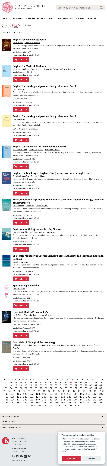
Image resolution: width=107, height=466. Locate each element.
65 (16, 388)
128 (63, 396)
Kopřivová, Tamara (32, 42)
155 (31, 402)
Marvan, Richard (73, 345)
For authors (65, 19)
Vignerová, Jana (58, 345)
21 (96, 379)
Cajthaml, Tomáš (20, 232)
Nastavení (91, 458)
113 (69, 394)
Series (28, 25)
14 (61, 379)
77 (76, 388)
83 (4, 391)
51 (46, 385)
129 (69, 396)
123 (31, 396)
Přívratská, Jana (30, 315)
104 (13, 394)
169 (39, 405)
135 (6, 399)
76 (71, 388)
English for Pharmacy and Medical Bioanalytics (39, 146)
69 (36, 388)
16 (71, 379)
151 (6, 402)
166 (101, 402)
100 (89, 391)
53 (56, 385)
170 (45, 405)
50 (41, 385)
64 (11, 388)
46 (21, 385)
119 (6, 396)
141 (44, 399)
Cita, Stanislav (19, 89)
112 (63, 394)
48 (31, 385)
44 (11, 385)
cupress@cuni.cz (19, 449)
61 (95, 385)
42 (100, 382)
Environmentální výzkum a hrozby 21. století (38, 229)
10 (42, 379)
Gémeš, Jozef (36, 69)
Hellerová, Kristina (46, 315)
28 (31, 382)
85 (14, 391)
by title (17, 32)
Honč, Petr (17, 315)
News (4, 25)
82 (100, 388)
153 (19, 402)
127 (57, 396)
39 (86, 382)
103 (6, 394)
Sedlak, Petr (44, 345)
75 (66, 388)
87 (24, 391)
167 (26, 405)
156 (38, 402)
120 (13, 396)
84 (9, 391)
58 (81, 385)
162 (76, 402)
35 (66, 382)
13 (57, 379)
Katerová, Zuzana (52, 149)
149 (94, 399)
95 (64, 391)
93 (54, 391)
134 (101, 396)
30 (41, 382)
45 (16, 385)
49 (36, 385)
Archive (80, 19)
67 (26, 388)
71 (46, 388)
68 (31, 388)
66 (21, 388)
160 (63, 402)
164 (88, 402)
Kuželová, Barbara (67, 69)
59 (86, 385)
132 (88, 396)
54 (61, 385)
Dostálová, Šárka (36, 149)
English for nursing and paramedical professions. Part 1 (44, 86)
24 (11, 382)
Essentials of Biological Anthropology (34, 342)
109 (44, 394)
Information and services (40, 19)
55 (66, 385)
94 (59, 391)
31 (46, 382)
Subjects (16, 25)
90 (39, 391)
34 (61, 382)
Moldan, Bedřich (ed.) (48, 232)
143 (57, 399)
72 (51, 388)
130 (76, 396)
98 (79, 391)
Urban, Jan (30, 205)
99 (83, 391)
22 (101, 379)
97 (74, 391)
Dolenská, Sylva (51, 69)
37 (76, 382)
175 (77, 405)
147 (82, 399)
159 (57, 402)
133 (94, 396)
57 (76, 385)
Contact (93, 19)
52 (51, 385)
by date (6, 32)
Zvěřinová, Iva (42, 205)
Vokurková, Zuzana (20, 262)
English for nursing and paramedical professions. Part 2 (44, 116)
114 (76, 394)
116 (88, 394)
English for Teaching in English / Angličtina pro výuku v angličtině (51, 173)
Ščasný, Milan (18, 205)
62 (100, 385)
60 (90, 385)
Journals (17, 19)
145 (69, 399)
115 (82, 394)
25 (16, 382)
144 (63, 399)
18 (81, 379)
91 (44, 391)
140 (38, 399)
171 (52, 405)
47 (26, 385)
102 (102, 391)
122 (25, 396)
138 (25, 399)
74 (61, 388)
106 (25, 394)
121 (19, 396)
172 (58, 405)
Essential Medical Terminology (30, 312)
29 (36, 382)
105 (19, 394)
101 (96, 391)
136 (13, 399)
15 (67, 379)
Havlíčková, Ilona (20, 149)
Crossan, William (38, 176)
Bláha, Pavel (32, 345)
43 (6, 385)
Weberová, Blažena (21, 69)
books (5, 19)
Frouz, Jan (33, 232)
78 (81, 388)
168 (33, 405)
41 (95, 382)
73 (56, 388)
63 (6, 388)
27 (26, 382)
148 (88, 399)
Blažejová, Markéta (21, 176)
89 (34, 391)
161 (69, 402)
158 (50, 402)
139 (31, 399)
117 (94, 394)
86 (19, 391)
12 (51, 379)
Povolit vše (71, 458)
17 (76, 379)
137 (19, 399)
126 (50, 396)
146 (76, 399)
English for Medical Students (29, 39)
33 (56, 382)
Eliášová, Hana (19, 345)
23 (6, 382)
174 (70, 405)
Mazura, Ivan (87, 345)
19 (86, 379)
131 (82, 396)
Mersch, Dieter (19, 288)
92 (49, 391)
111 (57, 394)
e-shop (20, 60)
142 (50, 399)
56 (71, 385)
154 (25, 402)
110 (50, 394)
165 (94, 402)
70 (41, 388)
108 (38, 394)
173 (64, 405)
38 (81, 382)
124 (38, 396)
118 (101, 394)
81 (95, 388)
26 (21, 382)
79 (86, 388)
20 (91, 379)
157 (44, 402)
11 (47, 379)
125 (44, 396)
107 (31, 394)
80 (90, 388)
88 (29, 391)
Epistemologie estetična (26, 285)
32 (51, 382)
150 (101, 399)
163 (82, 402)
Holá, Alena (18, 42)
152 (13, 402)
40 (90, 382)
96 (69, 391)
